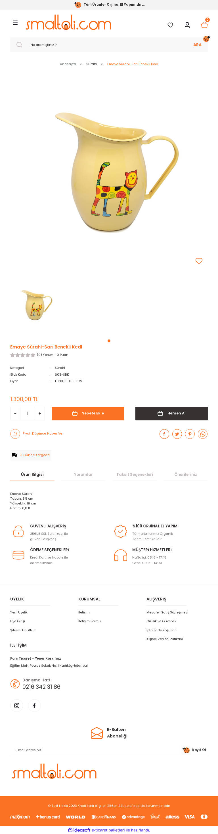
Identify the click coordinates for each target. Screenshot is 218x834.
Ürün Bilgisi (32, 474)
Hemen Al (171, 413)
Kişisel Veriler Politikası (164, 639)
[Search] (109, 44)
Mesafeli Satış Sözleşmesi (167, 612)
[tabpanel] (35, 306)
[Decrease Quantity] (15, 413)
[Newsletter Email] (109, 750)
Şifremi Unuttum (23, 630)
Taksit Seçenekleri (134, 474)
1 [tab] (109, 340)
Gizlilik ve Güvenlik (161, 621)
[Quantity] (27, 413)
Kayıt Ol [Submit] (193, 750)
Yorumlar (83, 474)
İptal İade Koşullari (161, 630)
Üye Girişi (17, 621)
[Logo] (68, 22)
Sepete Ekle (87, 413)
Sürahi (60, 367)
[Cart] (204, 25)
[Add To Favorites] (199, 261)
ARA (197, 45)
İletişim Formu (89, 621)
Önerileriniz (185, 474)
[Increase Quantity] (40, 413)
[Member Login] (187, 25)
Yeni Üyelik (19, 612)
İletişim (84, 612)
